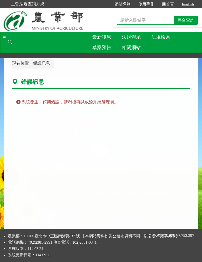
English (188, 4)
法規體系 (131, 37)
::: (105, 4)
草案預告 (101, 47)
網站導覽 (122, 4)
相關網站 (131, 47)
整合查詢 (186, 20)
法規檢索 (160, 37)
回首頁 (168, 4)
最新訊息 (101, 37)
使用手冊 (146, 4)
